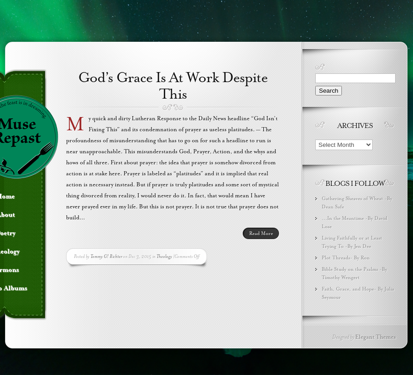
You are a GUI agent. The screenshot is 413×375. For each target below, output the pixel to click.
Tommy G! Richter (106, 256)
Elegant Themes (375, 337)
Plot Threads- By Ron (346, 258)
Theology (164, 256)
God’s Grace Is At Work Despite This (173, 85)
